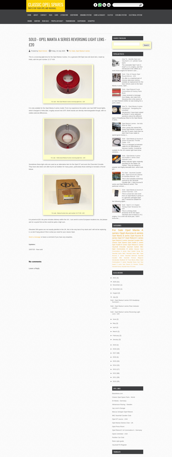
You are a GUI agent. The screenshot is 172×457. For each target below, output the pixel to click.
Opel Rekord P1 (128, 264)
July (114, 297)
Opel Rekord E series (135, 245)
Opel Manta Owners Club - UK (122, 423)
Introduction (115, 260)
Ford (129, 260)
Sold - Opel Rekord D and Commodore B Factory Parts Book (132, 91)
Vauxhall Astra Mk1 (132, 253)
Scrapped (91, 21)
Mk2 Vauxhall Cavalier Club (121, 415)
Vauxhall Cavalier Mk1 (135, 240)
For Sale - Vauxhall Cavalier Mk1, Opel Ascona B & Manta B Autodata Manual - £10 (132, 174)
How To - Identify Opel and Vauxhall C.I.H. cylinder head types (132, 61)
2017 (115, 353)
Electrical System (135, 15)
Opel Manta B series (121, 236)
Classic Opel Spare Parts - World (123, 397)
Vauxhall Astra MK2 (118, 253)
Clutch (110, 15)
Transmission (70, 21)
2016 (115, 357)
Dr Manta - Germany (119, 401)
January (116, 339)
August (115, 293)
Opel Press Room (118, 426)
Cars (56, 15)
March (115, 331)
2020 (115, 282)
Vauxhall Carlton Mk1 (135, 247)
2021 (115, 278)
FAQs (50, 15)
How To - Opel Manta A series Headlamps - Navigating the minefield (132, 108)
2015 (115, 361)
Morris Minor (136, 260)
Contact (43, 15)
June (115, 319)
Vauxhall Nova (131, 262)
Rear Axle (45, 21)
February (116, 335)
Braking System (85, 15)
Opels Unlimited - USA (120, 434)
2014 (115, 365)
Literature (64, 15)
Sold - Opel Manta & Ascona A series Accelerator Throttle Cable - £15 (132, 140)
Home (29, 15)
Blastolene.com (117, 393)
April (114, 327)
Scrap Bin (140, 251)
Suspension (81, 21)
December (116, 285)
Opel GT (121, 238)
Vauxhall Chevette (119, 247)
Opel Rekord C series (134, 238)
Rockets (136, 264)
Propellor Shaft (57, 21)
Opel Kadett (131, 251)
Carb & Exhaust (99, 15)
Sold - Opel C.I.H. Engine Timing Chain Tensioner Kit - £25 (131, 207)
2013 (115, 369)
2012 (115, 373)
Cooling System (120, 15)
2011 (115, 377)
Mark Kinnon (43, 51)
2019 (115, 345)
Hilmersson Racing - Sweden (122, 404)
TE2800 (141, 264)
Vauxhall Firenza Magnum (133, 257)
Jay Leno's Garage (118, 408)
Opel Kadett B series (119, 245)
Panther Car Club (118, 437)
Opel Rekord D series (119, 240)
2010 (115, 381)
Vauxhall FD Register (119, 445)
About (36, 15)
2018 (115, 349)
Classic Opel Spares (45, 4)
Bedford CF (123, 260)
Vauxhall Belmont (131, 255)
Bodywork (74, 15)
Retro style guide (118, 441)
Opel (138, 262)
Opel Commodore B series (122, 249)
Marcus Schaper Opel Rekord (122, 412)
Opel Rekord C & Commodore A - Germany (127, 430)
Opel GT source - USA (120, 419)
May (114, 323)
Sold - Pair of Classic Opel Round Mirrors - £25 (131, 75)
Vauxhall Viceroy (116, 266)
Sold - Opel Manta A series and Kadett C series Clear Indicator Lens (131, 157)
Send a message (34, 237)
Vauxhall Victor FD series (128, 266)
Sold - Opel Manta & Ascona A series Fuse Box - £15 (132, 191)
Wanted (136, 249)
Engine (29, 21)
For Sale (72, 51)
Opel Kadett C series (135, 242)
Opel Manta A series (83, 51)
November (116, 289)
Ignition (37, 21)
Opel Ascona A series (131, 233)
